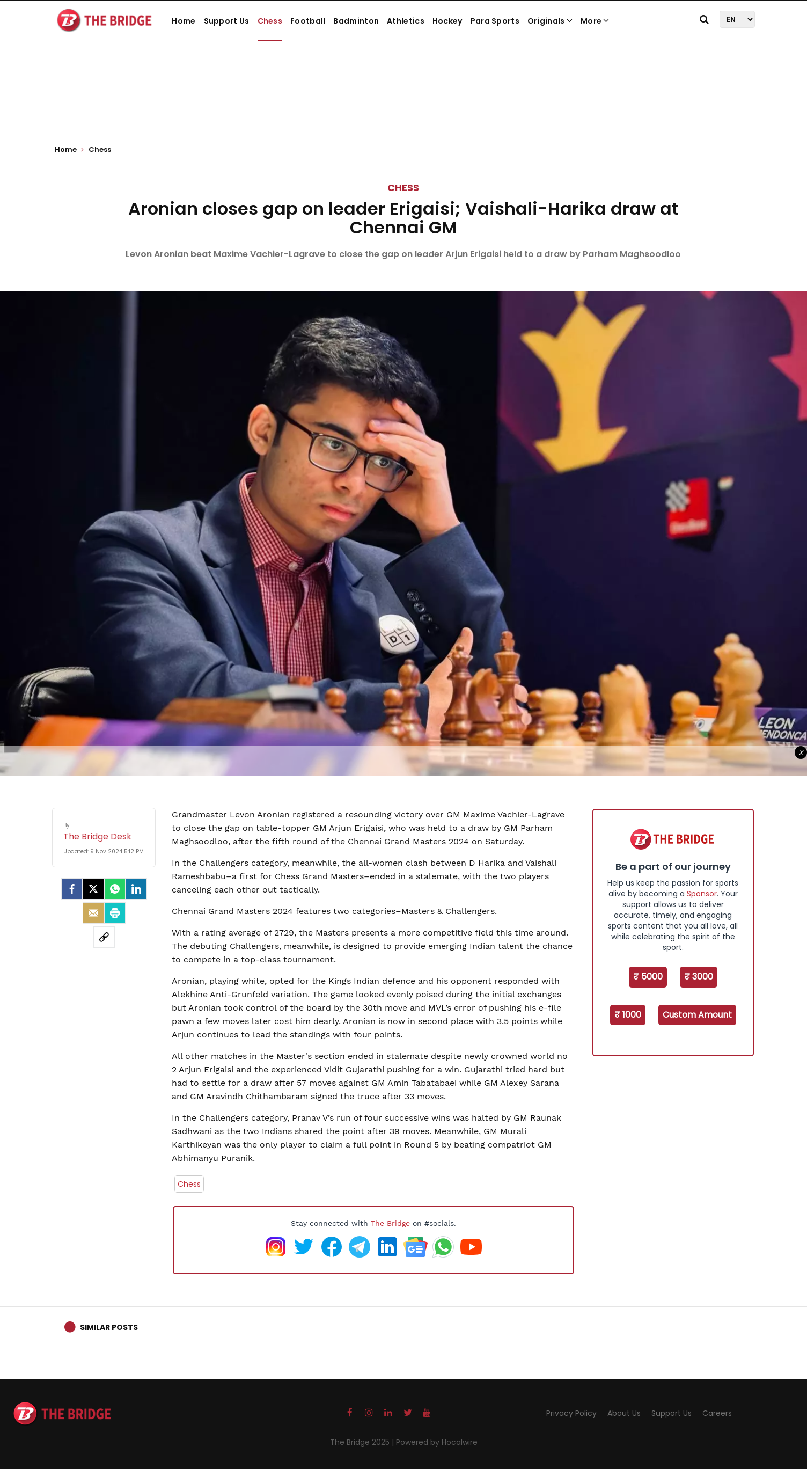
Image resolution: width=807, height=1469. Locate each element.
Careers (717, 1413)
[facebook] (72, 889)
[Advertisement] (403, 102)
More (595, 21)
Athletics (405, 21)
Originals (550, 21)
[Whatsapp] (115, 889)
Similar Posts (109, 1327)
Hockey (447, 21)
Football (307, 21)
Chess (270, 21)
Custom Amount (697, 1014)
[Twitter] (93, 889)
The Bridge (390, 1223)
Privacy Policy (571, 1413)
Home (183, 21)
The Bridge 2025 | (363, 1442)
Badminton (356, 21)
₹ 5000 (648, 976)
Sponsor (702, 893)
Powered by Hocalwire (437, 1442)
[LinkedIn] (136, 889)
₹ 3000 (698, 976)
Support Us (227, 21)
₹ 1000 (627, 1014)
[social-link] (104, 937)
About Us (624, 1413)
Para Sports (495, 21)
